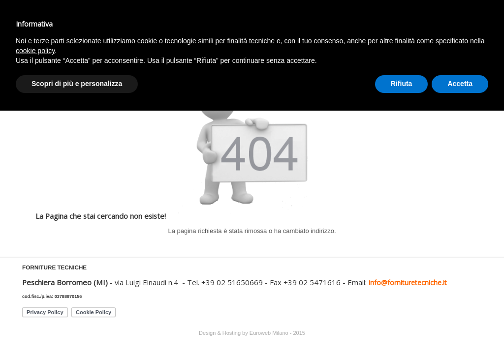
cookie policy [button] (35, 51)
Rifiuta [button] (401, 84)
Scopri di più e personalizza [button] (77, 84)
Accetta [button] (459, 84)
